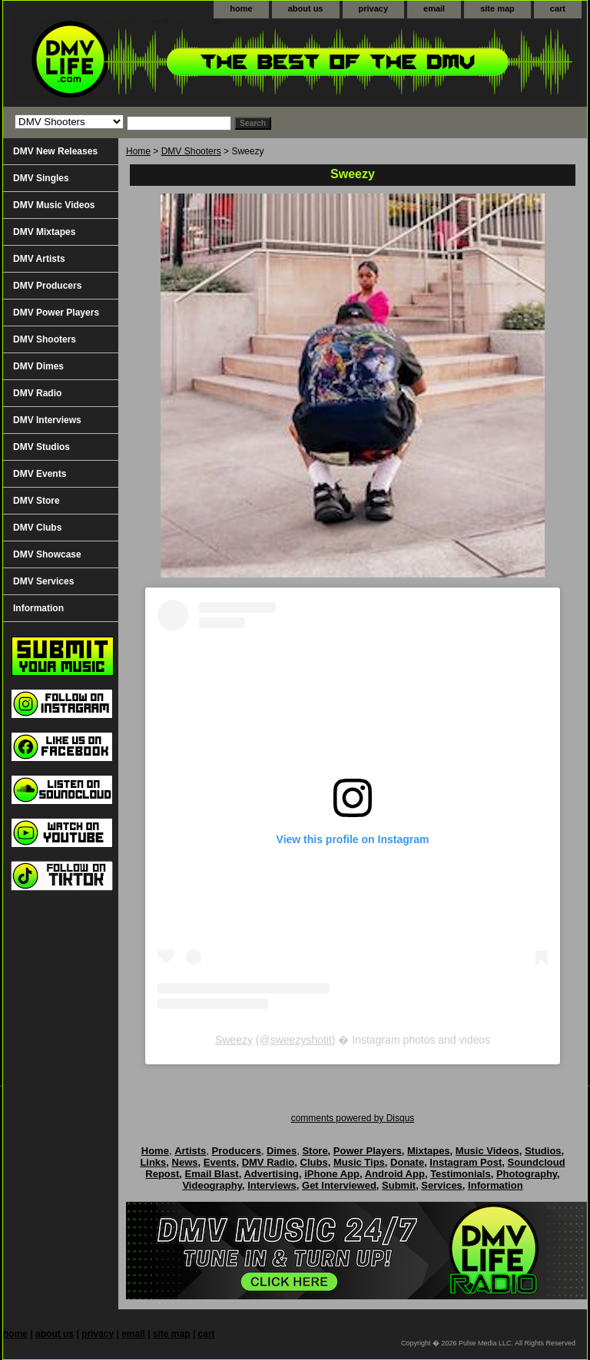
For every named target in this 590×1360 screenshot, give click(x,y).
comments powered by (353, 1118)
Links (153, 1162)
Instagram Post (465, 1162)
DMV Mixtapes (44, 232)
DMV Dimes (38, 366)
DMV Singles (41, 178)
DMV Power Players (56, 312)
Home (138, 151)
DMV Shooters (191, 151)
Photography (526, 1174)
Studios (543, 1150)
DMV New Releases (55, 151)
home (241, 8)
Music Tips (359, 1162)
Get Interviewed (339, 1185)
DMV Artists (39, 258)
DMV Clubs (37, 527)
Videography (212, 1185)
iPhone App (332, 1174)
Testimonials (460, 1174)
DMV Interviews (47, 420)
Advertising (271, 1174)
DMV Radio (37, 393)
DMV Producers (47, 285)
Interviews (272, 1185)
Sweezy (234, 1040)
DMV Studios (41, 447)
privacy (374, 8)
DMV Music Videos (53, 205)
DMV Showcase (47, 554)
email (434, 8)
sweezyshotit (301, 1040)
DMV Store (36, 500)
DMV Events (39, 473)
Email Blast (212, 1174)
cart (557, 8)
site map (497, 8)
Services (441, 1185)
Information (38, 608)
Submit (399, 1185)
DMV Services (43, 581)
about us (305, 8)
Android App (395, 1174)
